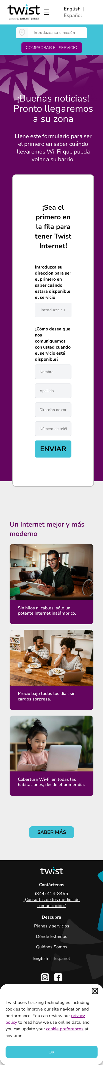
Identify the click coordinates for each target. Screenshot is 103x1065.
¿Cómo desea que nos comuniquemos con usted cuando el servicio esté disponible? (53, 344)
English (72, 9)
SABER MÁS (51, 832)
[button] (95, 991)
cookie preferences (64, 1029)
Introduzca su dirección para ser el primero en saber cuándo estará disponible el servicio (53, 282)
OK (52, 1052)
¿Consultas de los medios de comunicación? (51, 903)
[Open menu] (46, 12)
